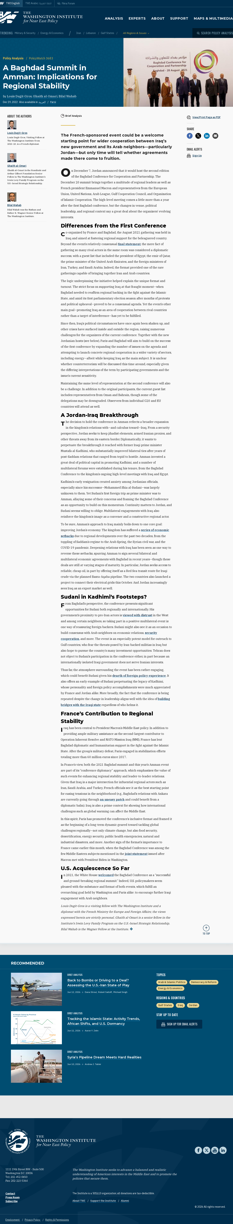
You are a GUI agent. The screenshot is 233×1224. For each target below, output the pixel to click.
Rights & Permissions (57, 1218)
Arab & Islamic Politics (171, 980)
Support (179, 19)
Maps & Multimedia (213, 19)
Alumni (125, 1199)
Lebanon (91, 33)
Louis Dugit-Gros (19, 96)
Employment (12, 1218)
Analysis (114, 19)
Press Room (12, 1195)
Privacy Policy (33, 1218)
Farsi (53, 102)
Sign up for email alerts (179, 1022)
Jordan (193, 1003)
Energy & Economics (52, 33)
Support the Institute (103, 1199)
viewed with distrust (137, 615)
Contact (10, 1192)
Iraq (180, 1003)
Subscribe (11, 1199)
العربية (42, 102)
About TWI (79, 1199)
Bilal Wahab (67, 96)
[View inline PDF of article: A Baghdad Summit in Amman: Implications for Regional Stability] (206, 117)
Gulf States (108, 33)
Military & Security (25, 33)
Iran (79, 33)
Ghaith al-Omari (45, 96)
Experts (137, 19)
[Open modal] (215, 33)
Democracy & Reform (203, 980)
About (158, 19)
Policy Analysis (13, 58)
